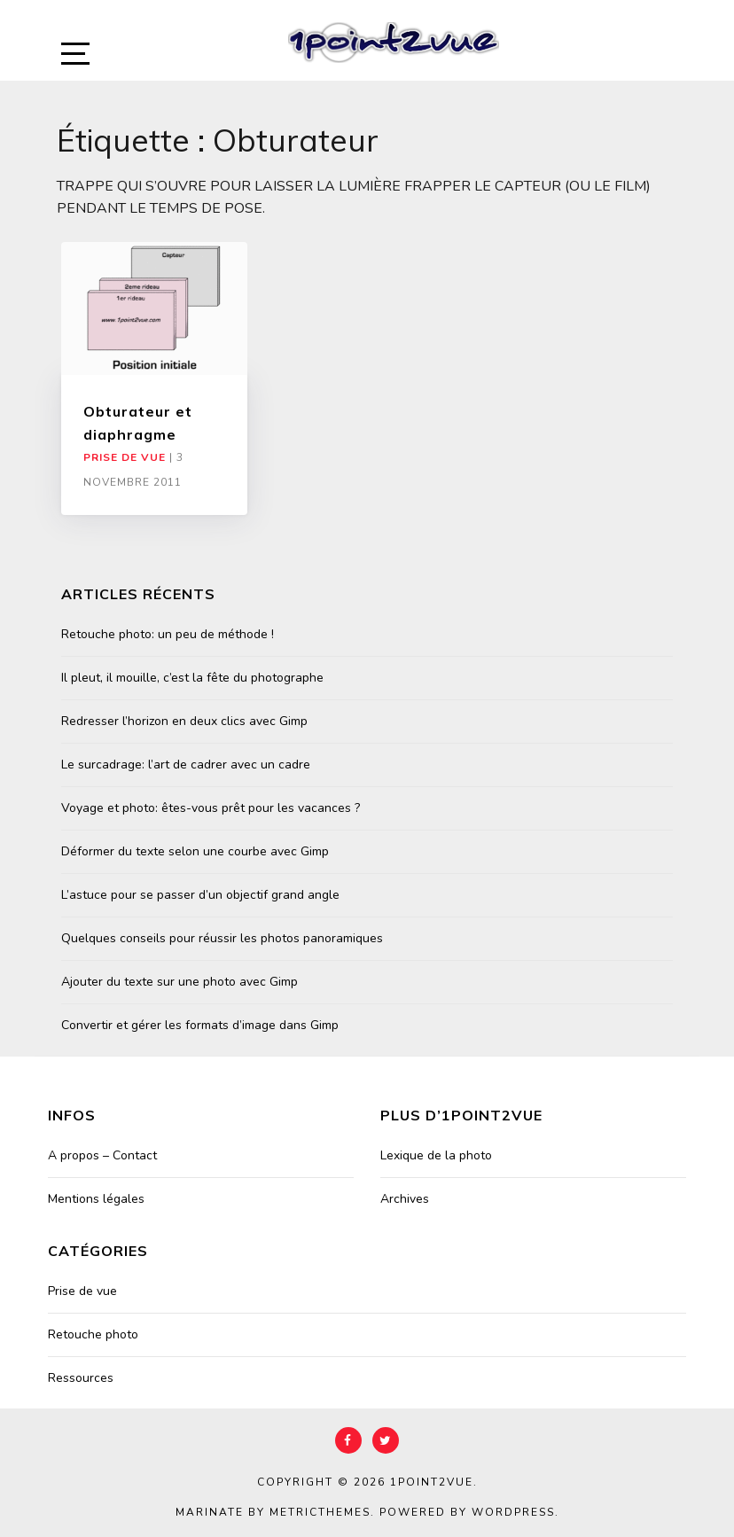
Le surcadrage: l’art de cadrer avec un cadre (185, 764)
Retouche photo (93, 1334)
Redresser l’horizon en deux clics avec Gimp (184, 721)
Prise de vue (124, 457)
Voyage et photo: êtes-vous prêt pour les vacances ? (210, 808)
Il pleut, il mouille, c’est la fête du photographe (192, 677)
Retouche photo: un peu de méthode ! (167, 634)
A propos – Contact (102, 1155)
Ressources (80, 1377)
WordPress (513, 1512)
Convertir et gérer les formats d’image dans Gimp (200, 1025)
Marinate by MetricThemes (273, 1512)
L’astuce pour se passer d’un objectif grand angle (200, 894)
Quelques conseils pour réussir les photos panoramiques (222, 938)
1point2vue (431, 1482)
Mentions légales (96, 1198)
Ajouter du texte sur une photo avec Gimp (179, 981)
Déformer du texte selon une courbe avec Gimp (195, 851)
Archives (404, 1198)
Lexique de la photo (436, 1155)
